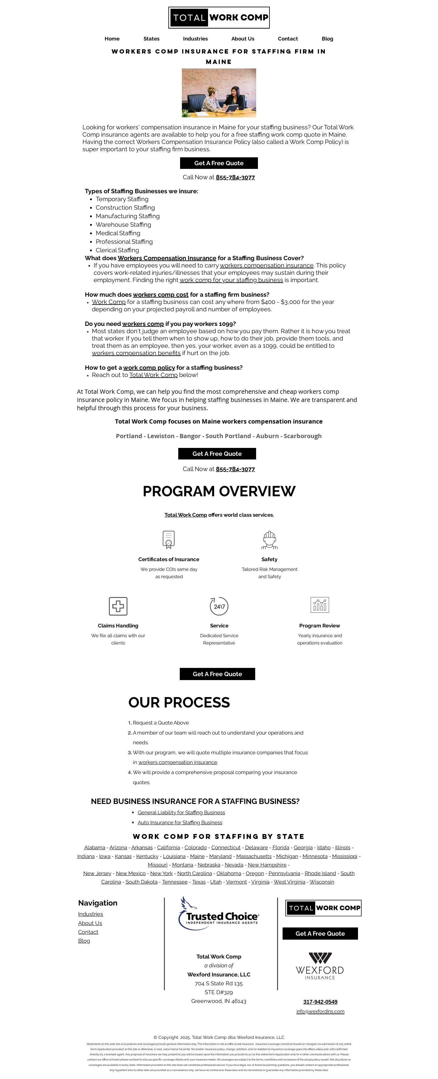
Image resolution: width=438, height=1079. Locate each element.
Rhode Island (320, 873)
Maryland (220, 856)
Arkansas (142, 847)
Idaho (324, 847)
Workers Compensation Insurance (167, 258)
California (168, 847)
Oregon (255, 873)
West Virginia (289, 882)
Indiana (86, 856)
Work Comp (109, 302)
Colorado (196, 847)
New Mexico (131, 873)
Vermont (236, 882)
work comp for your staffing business (231, 280)
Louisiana (174, 856)
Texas (199, 882)
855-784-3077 (235, 177)
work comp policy (149, 367)
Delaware (256, 847)
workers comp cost (161, 294)
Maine (197, 856)
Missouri (158, 865)
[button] (151, 39)
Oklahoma (229, 873)
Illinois (342, 847)
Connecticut (226, 847)
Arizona (118, 847)
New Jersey (97, 873)
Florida (281, 847)
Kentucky (147, 856)
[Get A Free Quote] (219, 163)
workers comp (143, 323)
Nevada (234, 865)
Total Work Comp (153, 375)
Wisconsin (322, 882)
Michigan (287, 856)
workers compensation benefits (136, 353)
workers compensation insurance (267, 265)
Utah (216, 882)
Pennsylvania (284, 873)
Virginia (260, 882)
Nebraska (209, 865)
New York (161, 873)
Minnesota (315, 856)
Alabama (94, 847)
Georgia (303, 847)
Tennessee (175, 882)
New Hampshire (267, 865)
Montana (182, 865)
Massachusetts (254, 856)
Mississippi (344, 856)
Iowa (104, 856)
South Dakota (142, 882)
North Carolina (194, 873)
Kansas (123, 856)
